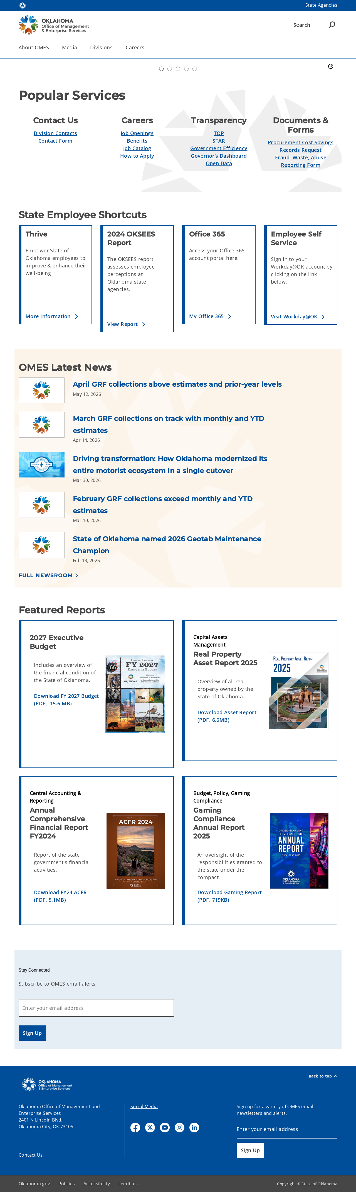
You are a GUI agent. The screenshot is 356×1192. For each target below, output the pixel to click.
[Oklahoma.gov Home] (22, 5)
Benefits (137, 140)
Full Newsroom (46, 575)
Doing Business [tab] (178, 69)
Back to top (323, 1076)
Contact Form (55, 140)
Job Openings (137, 133)
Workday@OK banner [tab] (169, 69)
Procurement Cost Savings (300, 142)
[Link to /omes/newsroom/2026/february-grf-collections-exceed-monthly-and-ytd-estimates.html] (46, 508)
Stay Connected (34, 970)
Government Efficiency (218, 148)
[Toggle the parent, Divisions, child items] (114, 47)
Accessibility (96, 1184)
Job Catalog (137, 148)
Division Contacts (55, 133)
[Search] (314, 24)
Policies (66, 1184)
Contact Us (31, 1155)
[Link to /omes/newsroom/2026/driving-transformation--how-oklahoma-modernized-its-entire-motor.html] (46, 468)
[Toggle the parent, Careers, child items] (146, 47)
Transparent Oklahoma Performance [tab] (194, 69)
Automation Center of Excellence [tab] (161, 69)
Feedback (128, 1184)
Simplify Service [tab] (186, 69)
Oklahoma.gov (34, 1184)
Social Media (144, 1106)
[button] (56, 316)
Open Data (219, 163)
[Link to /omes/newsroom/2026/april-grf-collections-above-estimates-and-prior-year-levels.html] (46, 390)
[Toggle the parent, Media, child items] (79, 47)
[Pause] (330, 66)
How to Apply (137, 155)
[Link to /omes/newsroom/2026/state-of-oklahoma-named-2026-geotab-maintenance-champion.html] (46, 548)
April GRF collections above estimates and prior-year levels (177, 384)
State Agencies (321, 5)
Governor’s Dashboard (219, 155)
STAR (218, 140)
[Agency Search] (331, 24)
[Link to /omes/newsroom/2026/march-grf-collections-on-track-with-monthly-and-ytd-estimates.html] (46, 427)
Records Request (301, 150)
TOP (219, 133)
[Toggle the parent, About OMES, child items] (51, 47)
